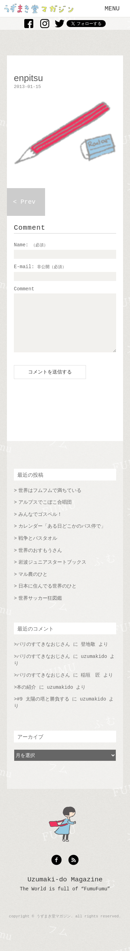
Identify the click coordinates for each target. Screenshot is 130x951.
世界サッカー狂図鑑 (40, 608)
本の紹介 (26, 698)
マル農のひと (32, 585)
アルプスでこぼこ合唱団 (45, 513)
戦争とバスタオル (37, 549)
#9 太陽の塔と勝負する (43, 709)
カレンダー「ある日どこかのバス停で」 (62, 536)
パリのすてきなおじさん (43, 655)
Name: (31, 245)
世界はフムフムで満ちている (49, 501)
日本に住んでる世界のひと (47, 596)
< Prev (24, 202)
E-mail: (40, 267)
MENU (112, 8)
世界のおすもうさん (40, 561)
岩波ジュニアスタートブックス (52, 572)
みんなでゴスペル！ (40, 525)
